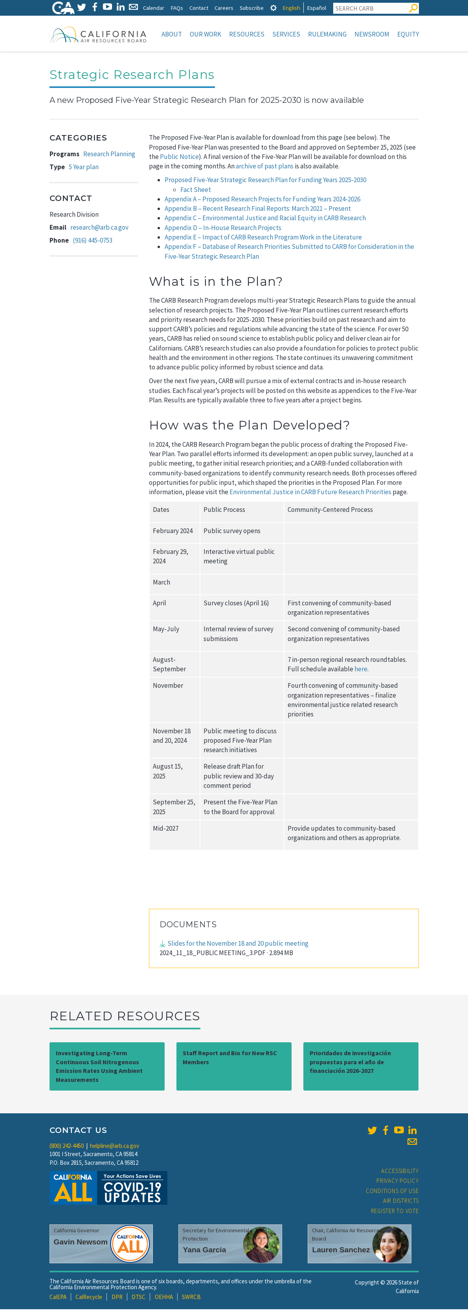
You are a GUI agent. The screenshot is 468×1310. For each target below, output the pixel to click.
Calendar (153, 7)
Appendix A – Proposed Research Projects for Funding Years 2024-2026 (262, 199)
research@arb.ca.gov (99, 228)
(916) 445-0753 (92, 241)
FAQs (177, 7)
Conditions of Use (392, 1191)
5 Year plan (84, 167)
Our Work (205, 34)
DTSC (138, 1297)
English (291, 7)
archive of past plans (265, 167)
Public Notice (179, 157)
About (172, 34)
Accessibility (400, 1171)
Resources (246, 34)
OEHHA (164, 1297)
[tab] (273, 8)
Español (316, 7)
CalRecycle (88, 1297)
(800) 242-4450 (67, 1146)
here (360, 669)
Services (286, 34)
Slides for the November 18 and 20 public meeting (237, 944)
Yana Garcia (204, 1250)
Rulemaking (327, 34)
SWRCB (191, 1297)
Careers (224, 7)
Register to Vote (395, 1211)
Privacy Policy (397, 1181)
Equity (408, 34)
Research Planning (109, 154)
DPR (117, 1297)
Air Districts (401, 1201)
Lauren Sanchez (341, 1250)
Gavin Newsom (81, 1243)
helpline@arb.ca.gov (114, 1146)
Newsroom (371, 34)
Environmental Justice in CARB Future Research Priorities (310, 492)
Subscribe (252, 7)
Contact (198, 7)
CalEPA (58, 1297)
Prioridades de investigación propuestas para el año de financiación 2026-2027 (350, 1063)
